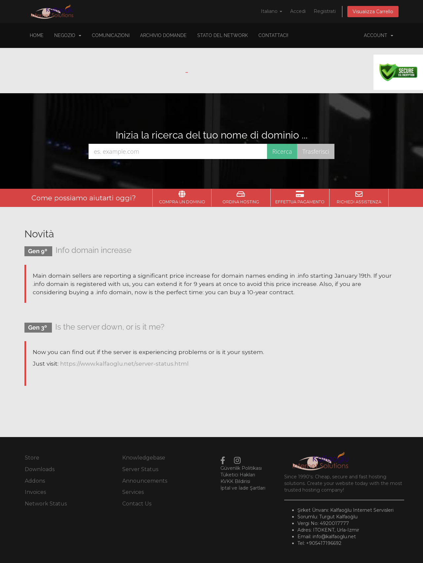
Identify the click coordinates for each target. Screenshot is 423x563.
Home (37, 35)
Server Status (140, 469)
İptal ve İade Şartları (242, 488)
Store (32, 458)
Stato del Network (222, 35)
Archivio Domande (163, 35)
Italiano (271, 11)
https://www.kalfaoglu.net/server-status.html (124, 363)
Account (378, 35)
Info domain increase (94, 250)
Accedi (298, 11)
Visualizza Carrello (373, 12)
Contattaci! (273, 35)
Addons (35, 481)
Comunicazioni (111, 35)
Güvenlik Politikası (241, 468)
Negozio (67, 35)
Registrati (325, 11)
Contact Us (136, 504)
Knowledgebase (143, 458)
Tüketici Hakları (237, 475)
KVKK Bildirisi (235, 481)
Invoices (35, 492)
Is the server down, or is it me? (109, 327)
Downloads (40, 469)
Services (133, 492)
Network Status (46, 504)
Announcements (144, 481)
